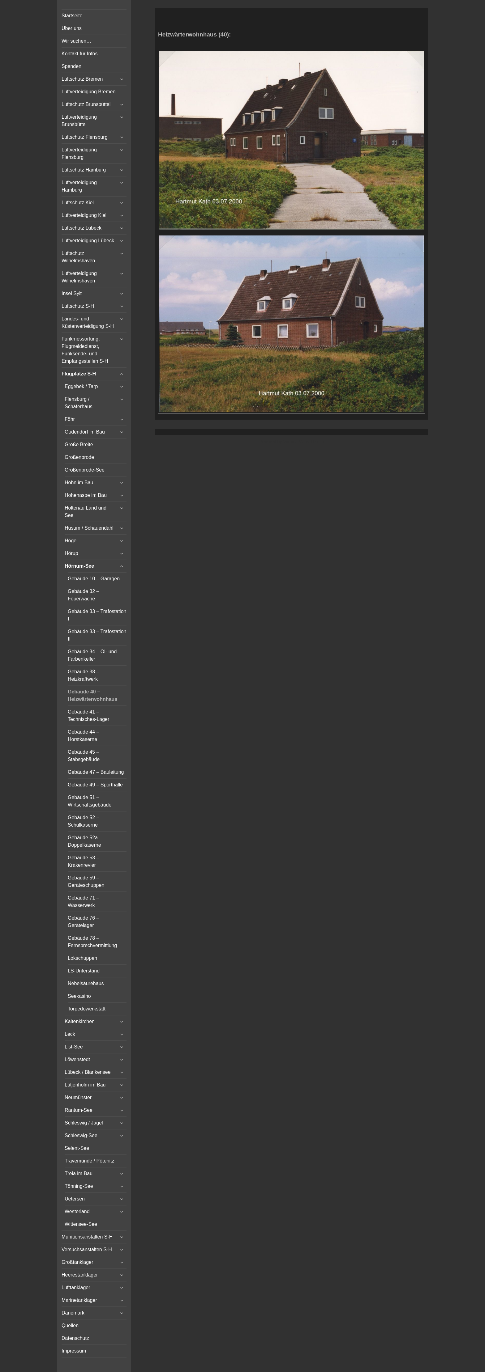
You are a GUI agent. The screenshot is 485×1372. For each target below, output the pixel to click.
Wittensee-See (81, 1224)
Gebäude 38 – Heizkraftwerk (83, 675)
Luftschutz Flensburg (85, 137)
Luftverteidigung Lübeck (88, 240)
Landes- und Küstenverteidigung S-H (88, 322)
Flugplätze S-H (79, 373)
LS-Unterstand (84, 970)
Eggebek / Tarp (81, 386)
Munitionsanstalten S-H (87, 1236)
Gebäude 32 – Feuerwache (83, 595)
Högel (71, 540)
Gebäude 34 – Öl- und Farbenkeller (92, 655)
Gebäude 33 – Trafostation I (97, 615)
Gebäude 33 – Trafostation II (97, 635)
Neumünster (78, 1097)
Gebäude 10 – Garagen (94, 578)
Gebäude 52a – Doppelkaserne (85, 841)
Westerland (77, 1211)
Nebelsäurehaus (86, 983)
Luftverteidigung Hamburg (79, 186)
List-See (74, 1046)
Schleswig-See (81, 1135)
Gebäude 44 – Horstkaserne (83, 735)
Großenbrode (79, 457)
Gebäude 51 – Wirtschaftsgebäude (89, 801)
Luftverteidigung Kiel (84, 215)
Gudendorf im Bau (85, 431)
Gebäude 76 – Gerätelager (83, 921)
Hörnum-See (79, 566)
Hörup (71, 553)
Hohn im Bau (79, 482)
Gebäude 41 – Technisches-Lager (88, 715)
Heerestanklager (80, 1274)
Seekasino (79, 996)
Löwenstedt (77, 1059)
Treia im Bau (78, 1173)
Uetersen (75, 1198)
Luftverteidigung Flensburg (79, 153)
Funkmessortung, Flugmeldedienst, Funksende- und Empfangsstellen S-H (85, 350)
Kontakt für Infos (80, 53)
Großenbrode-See (85, 469)
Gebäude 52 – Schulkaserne (83, 821)
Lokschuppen (82, 958)
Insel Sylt (72, 293)
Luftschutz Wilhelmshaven (78, 257)
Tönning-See (79, 1186)
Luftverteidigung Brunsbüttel (79, 120)
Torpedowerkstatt (86, 1008)
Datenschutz (75, 1338)
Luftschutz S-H (78, 306)
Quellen (70, 1325)
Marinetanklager (79, 1300)
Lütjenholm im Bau (85, 1084)
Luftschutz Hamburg (84, 169)
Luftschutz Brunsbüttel (86, 104)
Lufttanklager (76, 1287)
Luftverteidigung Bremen (88, 91)
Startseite (72, 15)
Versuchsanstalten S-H (87, 1249)
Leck (70, 1034)
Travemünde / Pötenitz (89, 1160)
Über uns (72, 28)
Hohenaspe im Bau (86, 495)
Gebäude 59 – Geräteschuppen (86, 881)
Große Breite (79, 444)
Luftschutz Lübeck (81, 228)
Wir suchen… (76, 41)
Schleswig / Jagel (84, 1122)
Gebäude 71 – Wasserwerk (83, 901)
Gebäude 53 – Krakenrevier (83, 861)
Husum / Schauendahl (89, 528)
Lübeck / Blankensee (88, 1072)
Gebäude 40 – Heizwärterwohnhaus (92, 695)
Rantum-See (78, 1110)
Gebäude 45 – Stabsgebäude (84, 755)
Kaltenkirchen (80, 1021)
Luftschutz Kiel (78, 202)
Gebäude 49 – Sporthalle (95, 784)
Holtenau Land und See (85, 511)
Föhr (70, 419)
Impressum (74, 1350)
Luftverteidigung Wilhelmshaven (79, 277)
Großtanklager (77, 1262)
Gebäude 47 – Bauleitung (96, 772)
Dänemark (73, 1312)
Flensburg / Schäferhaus (78, 402)
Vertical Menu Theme (303, 441)
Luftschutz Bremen (82, 79)
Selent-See (77, 1148)
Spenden (71, 66)
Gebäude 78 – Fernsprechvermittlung (92, 941)
